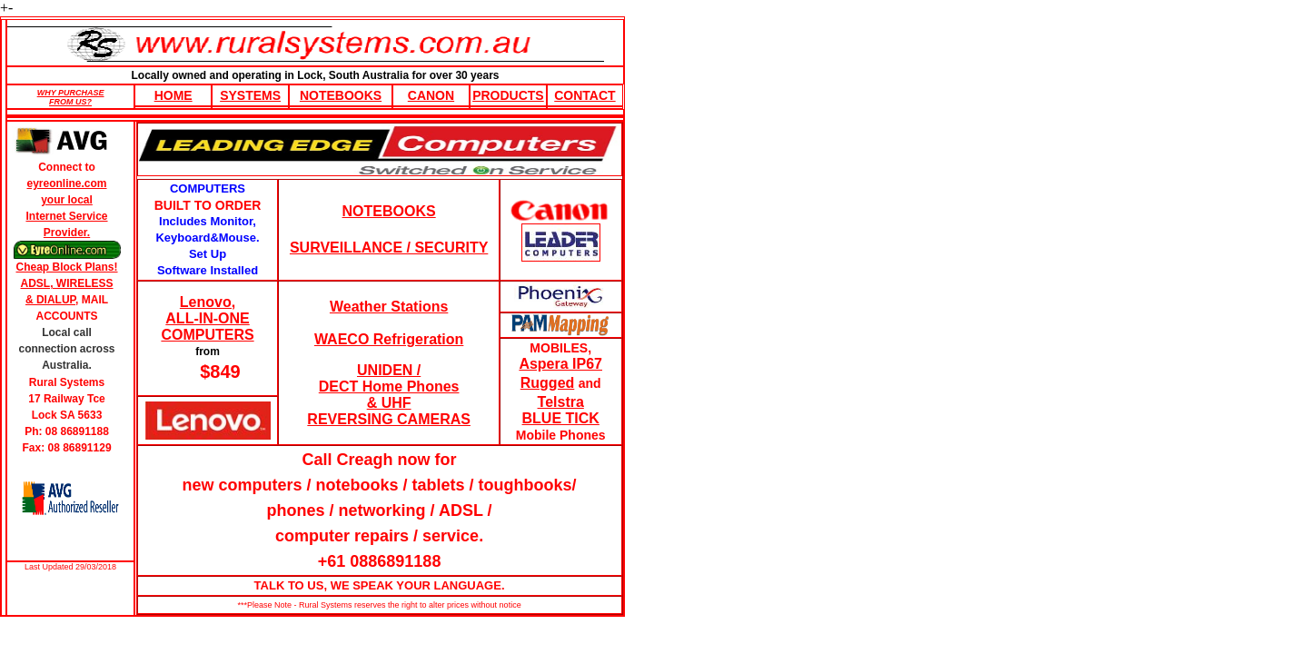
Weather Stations (389, 306)
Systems (250, 95)
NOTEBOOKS (389, 211)
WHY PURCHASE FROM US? (70, 97)
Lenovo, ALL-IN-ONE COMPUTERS (207, 318)
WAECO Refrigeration (388, 339)
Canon (431, 95)
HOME (173, 95)
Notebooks (341, 95)
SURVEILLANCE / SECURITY (389, 247)
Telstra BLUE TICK (561, 410)
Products (508, 95)
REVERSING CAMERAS (389, 419)
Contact (584, 95)
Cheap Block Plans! (67, 267)
